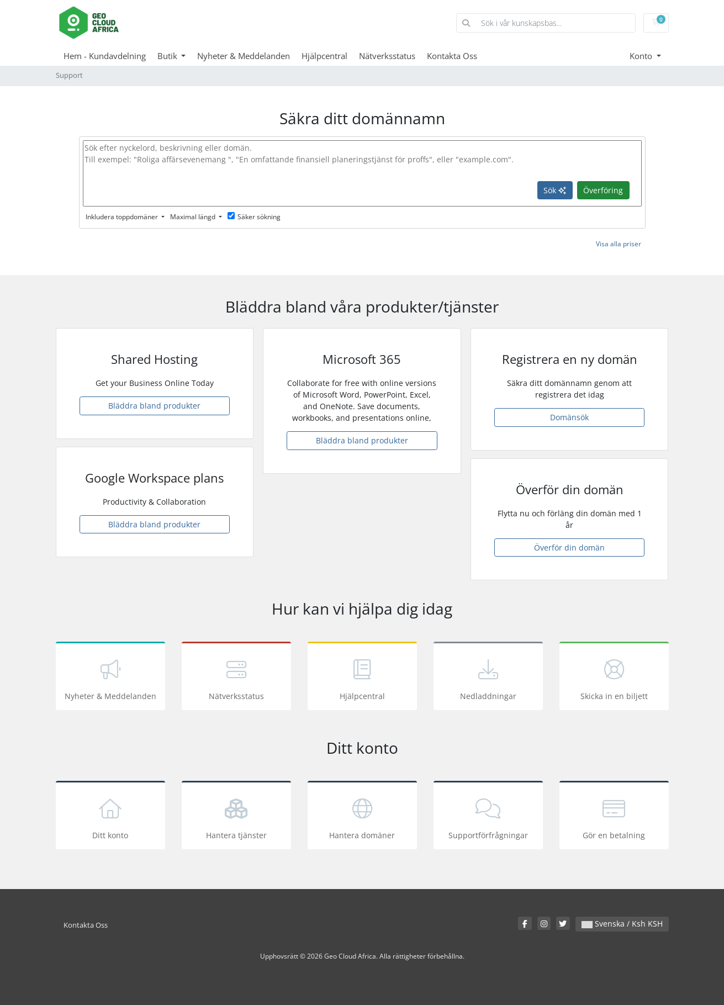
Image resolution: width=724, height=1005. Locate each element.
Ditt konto (110, 817)
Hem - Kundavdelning (105, 55)
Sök (554, 190)
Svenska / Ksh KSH (622, 923)
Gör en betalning (614, 817)
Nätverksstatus (387, 55)
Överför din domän (569, 547)
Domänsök (569, 417)
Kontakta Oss (452, 55)
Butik (168, 55)
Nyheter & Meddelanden (243, 55)
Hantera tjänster (236, 817)
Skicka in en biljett (614, 677)
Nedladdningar (488, 677)
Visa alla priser (618, 243)
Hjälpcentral (324, 55)
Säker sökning (254, 216)
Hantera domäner (362, 817)
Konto (642, 55)
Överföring (603, 190)
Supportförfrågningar (488, 817)
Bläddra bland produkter (154, 405)
